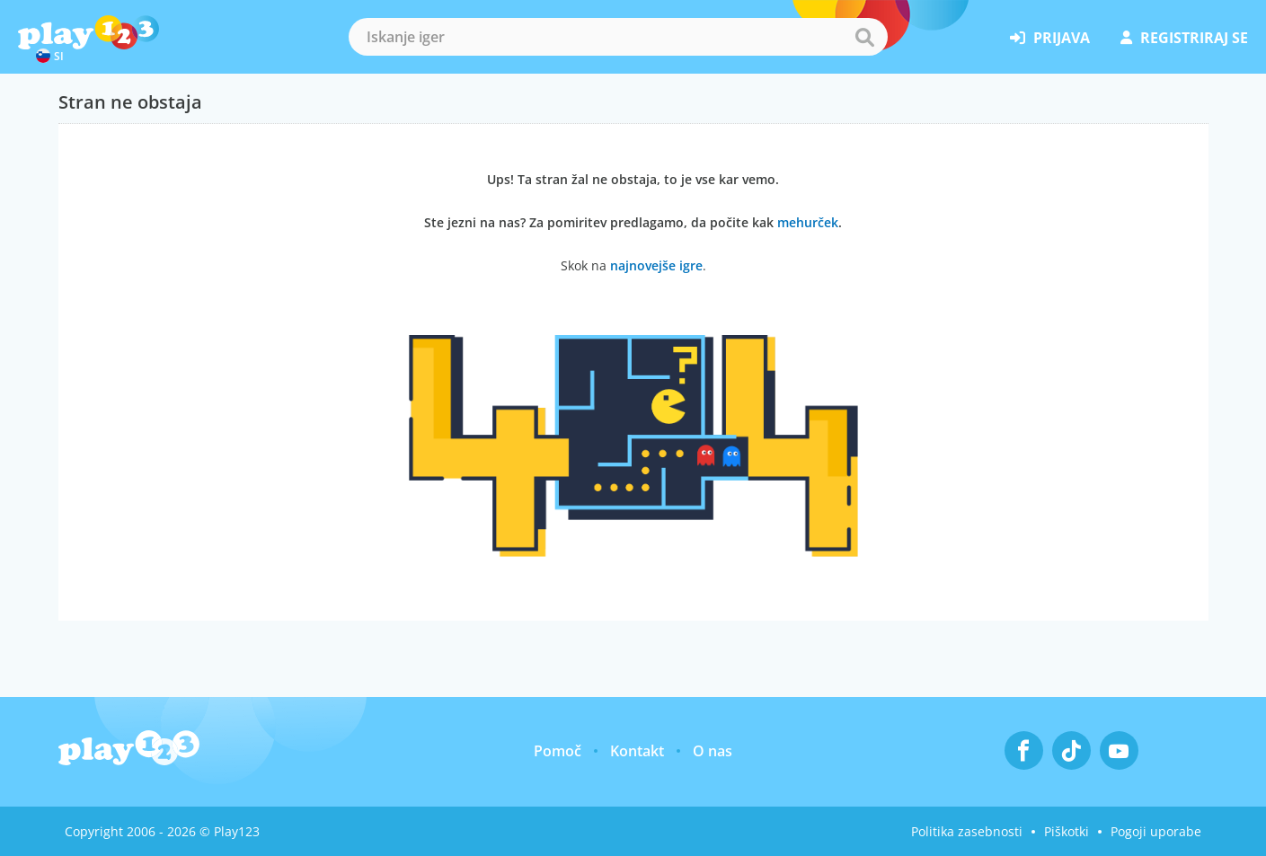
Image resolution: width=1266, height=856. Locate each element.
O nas (712, 751)
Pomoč (557, 751)
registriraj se (1184, 38)
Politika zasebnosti (967, 831)
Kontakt (637, 751)
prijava (1050, 38)
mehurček (807, 222)
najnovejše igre (656, 265)
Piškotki (1066, 831)
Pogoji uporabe (1156, 831)
